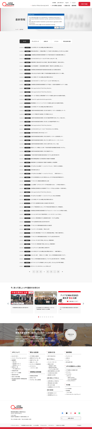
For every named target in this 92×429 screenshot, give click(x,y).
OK (56, 27)
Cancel (61, 27)
